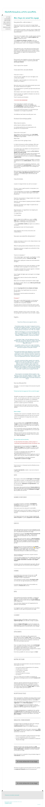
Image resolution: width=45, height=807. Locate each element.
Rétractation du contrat (8, 803)
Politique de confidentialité (13, 801)
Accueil (8, 17)
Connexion (38, 804)
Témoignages (6, 27)
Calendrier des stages (7, 19)
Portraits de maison (6, 24)
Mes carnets (7, 22)
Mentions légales (7, 801)
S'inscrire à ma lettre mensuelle (12, 795)
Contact (7, 29)
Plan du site (19, 801)
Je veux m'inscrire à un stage (27, 761)
